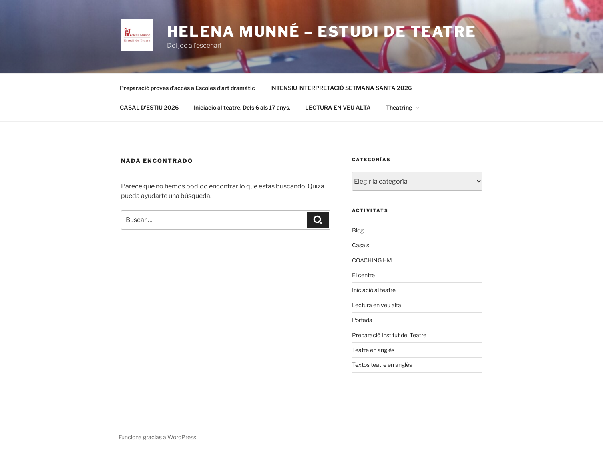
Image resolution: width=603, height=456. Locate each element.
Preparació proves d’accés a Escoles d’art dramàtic (187, 87)
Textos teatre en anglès (382, 364)
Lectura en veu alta (376, 305)
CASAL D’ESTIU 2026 (149, 107)
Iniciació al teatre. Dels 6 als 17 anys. (242, 107)
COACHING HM (372, 260)
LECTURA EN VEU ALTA (338, 107)
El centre (363, 275)
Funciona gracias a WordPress (157, 437)
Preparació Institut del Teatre (389, 335)
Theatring (403, 107)
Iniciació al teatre (374, 289)
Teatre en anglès (373, 349)
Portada (362, 319)
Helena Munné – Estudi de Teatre (321, 31)
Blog (358, 230)
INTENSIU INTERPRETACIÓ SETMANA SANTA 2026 (341, 87)
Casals (360, 245)
